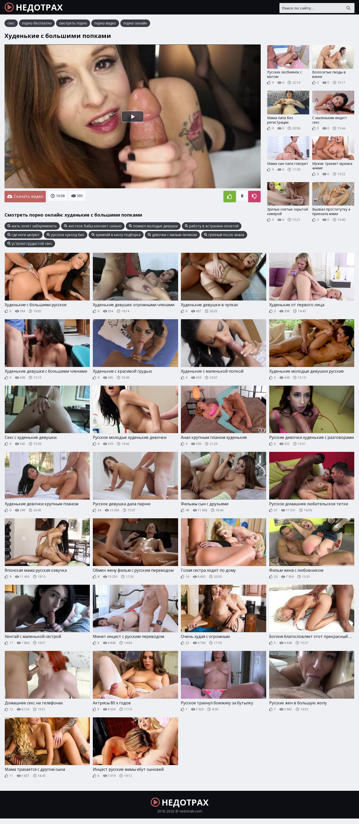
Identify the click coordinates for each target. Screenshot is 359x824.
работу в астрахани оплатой (211, 227)
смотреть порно (73, 26)
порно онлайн (135, 26)
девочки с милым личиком (172, 236)
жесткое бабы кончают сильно (93, 227)
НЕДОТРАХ (38, 8)
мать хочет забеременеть (32, 227)
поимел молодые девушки (153, 227)
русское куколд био (65, 236)
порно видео (105, 26)
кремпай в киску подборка (116, 236)
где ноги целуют (24, 236)
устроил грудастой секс (30, 245)
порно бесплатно (37, 26)
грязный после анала (224, 236)
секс (11, 26)
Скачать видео (25, 199)
